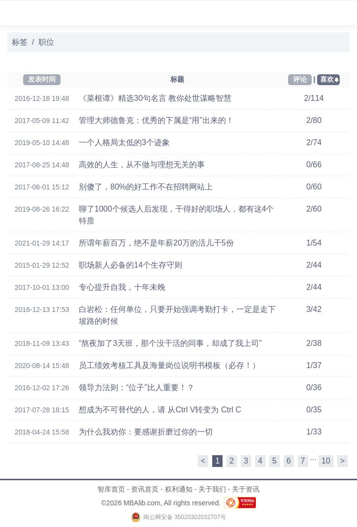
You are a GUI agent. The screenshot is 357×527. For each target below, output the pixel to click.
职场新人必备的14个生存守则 (130, 265)
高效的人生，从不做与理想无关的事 (142, 164)
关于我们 (212, 489)
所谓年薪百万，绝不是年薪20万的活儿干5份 (156, 243)
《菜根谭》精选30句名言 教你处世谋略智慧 (155, 98)
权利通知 (179, 489)
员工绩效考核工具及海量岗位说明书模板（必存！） (169, 365)
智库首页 (111, 489)
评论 (300, 79)
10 (326, 461)
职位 (46, 42)
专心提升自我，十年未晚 (122, 287)
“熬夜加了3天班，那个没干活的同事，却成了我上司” (170, 343)
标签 (20, 42)
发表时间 (42, 79)
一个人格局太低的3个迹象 (124, 142)
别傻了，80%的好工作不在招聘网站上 (146, 187)
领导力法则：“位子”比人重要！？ (137, 387)
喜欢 (327, 79)
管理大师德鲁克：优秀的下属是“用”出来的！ (156, 120)
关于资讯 (246, 489)
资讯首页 (145, 489)
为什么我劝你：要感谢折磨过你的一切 (146, 432)
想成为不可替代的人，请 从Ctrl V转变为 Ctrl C (160, 409)
